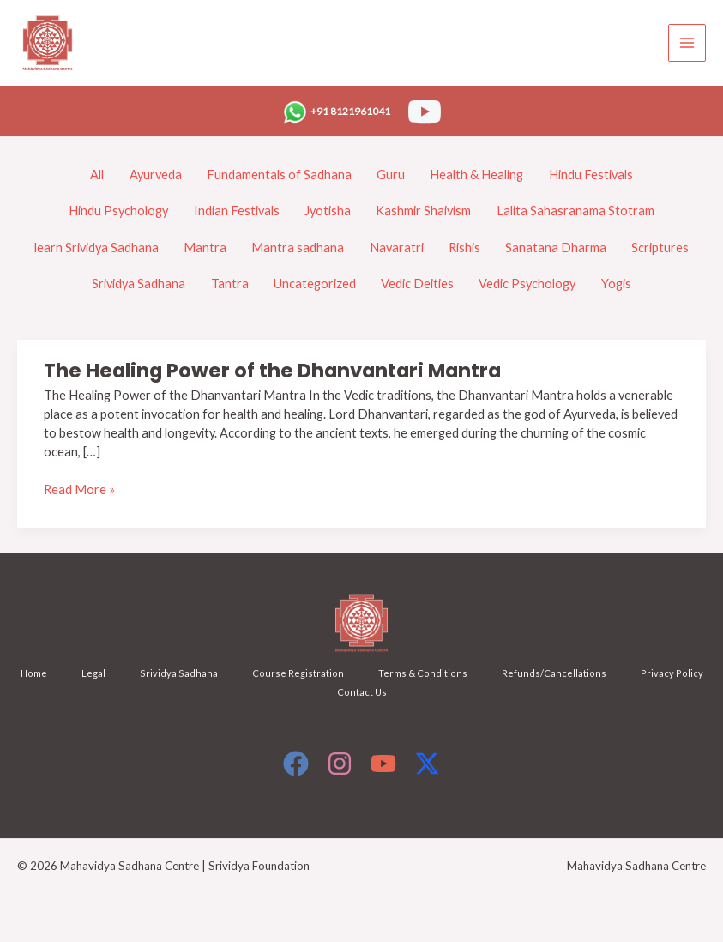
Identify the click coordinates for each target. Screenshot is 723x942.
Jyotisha (327, 210)
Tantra (230, 283)
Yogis (616, 283)
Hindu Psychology (118, 210)
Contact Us (362, 691)
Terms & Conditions (422, 673)
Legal (93, 673)
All (97, 174)
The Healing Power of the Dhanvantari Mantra (272, 371)
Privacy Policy (672, 673)
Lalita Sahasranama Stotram (575, 210)
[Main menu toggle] (687, 43)
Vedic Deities (417, 283)
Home (34, 673)
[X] (427, 763)
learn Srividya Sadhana (96, 247)
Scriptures (660, 247)
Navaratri (397, 247)
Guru (391, 174)
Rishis (464, 247)
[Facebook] (296, 763)
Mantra (205, 247)
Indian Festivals (237, 210)
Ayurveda (156, 174)
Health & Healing (476, 174)
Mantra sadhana (297, 247)
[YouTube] (424, 111)
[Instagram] (339, 763)
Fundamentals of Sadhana (279, 174)
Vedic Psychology (527, 283)
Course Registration (298, 673)
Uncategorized (315, 283)
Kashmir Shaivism (423, 210)
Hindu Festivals (591, 174)
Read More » (79, 489)
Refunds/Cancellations (554, 673)
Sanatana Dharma (555, 247)
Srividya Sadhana (138, 283)
